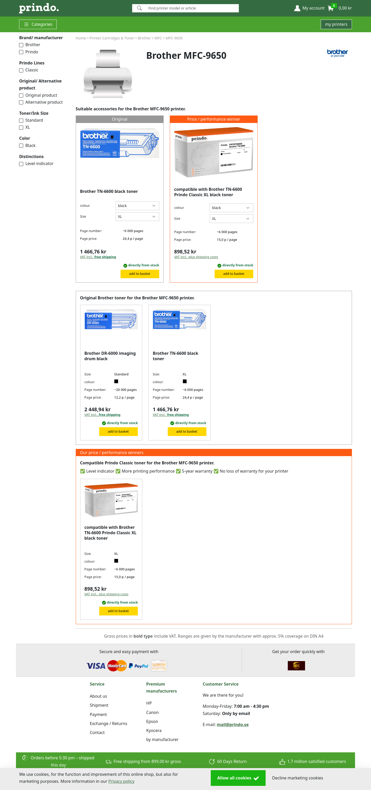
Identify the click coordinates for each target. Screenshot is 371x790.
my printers (336, 24)
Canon (152, 712)
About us (98, 696)
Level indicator (36, 163)
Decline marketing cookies (297, 778)
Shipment (99, 705)
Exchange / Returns (108, 723)
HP (149, 703)
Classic (28, 70)
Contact (97, 732)
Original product (38, 95)
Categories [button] (37, 24)
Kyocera (154, 730)
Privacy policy (121, 781)
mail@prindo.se (233, 724)
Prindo (28, 52)
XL (24, 127)
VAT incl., (98, 257)
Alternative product (41, 102)
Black (27, 145)
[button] (309, 8)
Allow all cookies (238, 778)
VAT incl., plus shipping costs (196, 257)
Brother (29, 44)
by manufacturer (162, 739)
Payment (98, 714)
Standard (31, 120)
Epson (152, 721)
